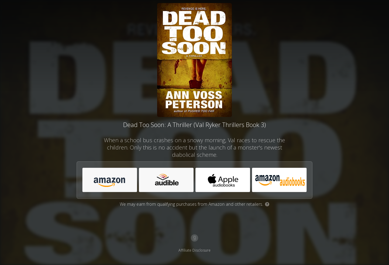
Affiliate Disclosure (194, 250)
